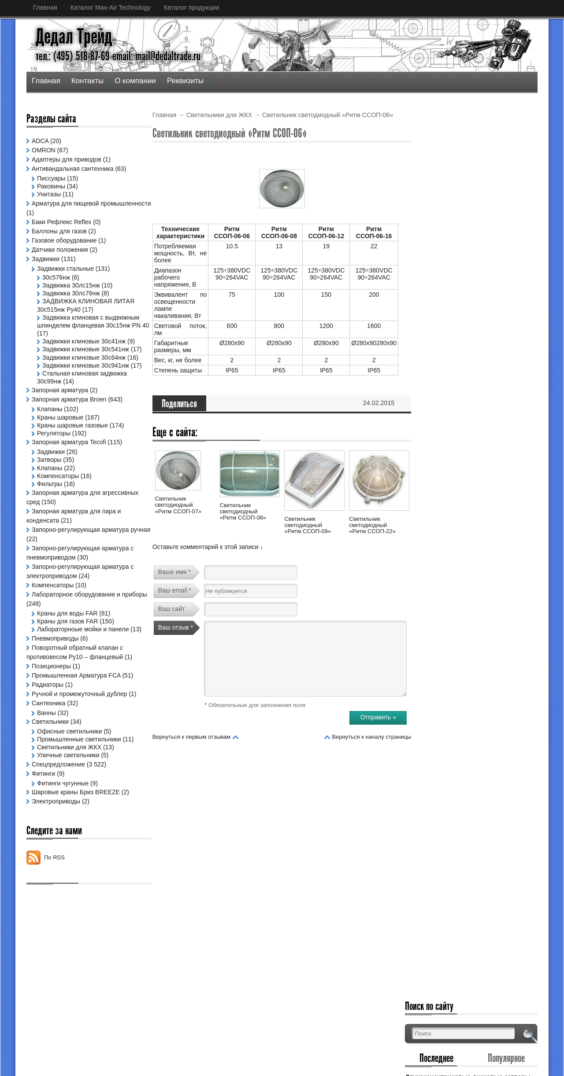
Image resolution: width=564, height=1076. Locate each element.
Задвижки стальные (65, 268)
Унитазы (49, 194)
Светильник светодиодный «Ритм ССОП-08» (242, 511)
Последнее (451, 170)
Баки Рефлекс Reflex (61, 221)
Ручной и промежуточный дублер (79, 725)
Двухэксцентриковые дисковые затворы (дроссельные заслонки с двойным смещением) (477, 196)
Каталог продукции (191, 7)
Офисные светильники (69, 763)
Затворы (49, 483)
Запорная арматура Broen (69, 423)
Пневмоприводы (55, 670)
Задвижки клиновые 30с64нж (84, 365)
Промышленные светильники (79, 771)
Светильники (50, 753)
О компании (135, 81)
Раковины (51, 186)
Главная (45, 7)
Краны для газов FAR (67, 645)
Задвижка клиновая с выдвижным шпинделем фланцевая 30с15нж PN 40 (75, 325)
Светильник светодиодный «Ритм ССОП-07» (178, 505)
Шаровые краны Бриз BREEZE (76, 824)
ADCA (40, 140)
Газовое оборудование (64, 240)
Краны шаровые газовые (72, 449)
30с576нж (56, 277)
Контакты (87, 81)
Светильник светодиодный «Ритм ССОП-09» (307, 525)
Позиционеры (51, 697)
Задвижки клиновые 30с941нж (85, 381)
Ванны (46, 744)
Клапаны (49, 433)
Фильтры (49, 507)
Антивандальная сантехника (73, 168)
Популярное (511, 170)
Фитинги (43, 805)
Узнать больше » (514, 248)
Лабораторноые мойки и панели (83, 653)
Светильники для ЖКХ (219, 114)
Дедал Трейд (74, 36)
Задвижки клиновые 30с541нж (85, 349)
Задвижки (45, 258)
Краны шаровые (60, 441)
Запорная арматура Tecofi (69, 466)
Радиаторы (47, 716)
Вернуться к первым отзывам (191, 736)
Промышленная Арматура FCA (76, 707)
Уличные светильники (68, 787)
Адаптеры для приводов (66, 159)
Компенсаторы (58, 499)
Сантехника (48, 734)
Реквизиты (185, 81)
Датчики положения (60, 249)
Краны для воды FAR (67, 637)
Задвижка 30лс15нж (71, 285)
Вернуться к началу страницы (372, 736)
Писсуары (51, 178)
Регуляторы (53, 457)
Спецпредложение (58, 796)
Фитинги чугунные (63, 814)
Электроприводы (56, 833)
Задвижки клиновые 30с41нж (84, 341)
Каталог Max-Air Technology (110, 7)
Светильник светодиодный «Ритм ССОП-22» (372, 525)
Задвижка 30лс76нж (71, 293)
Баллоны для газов (59, 231)
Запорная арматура (60, 414)
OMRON (44, 150)
